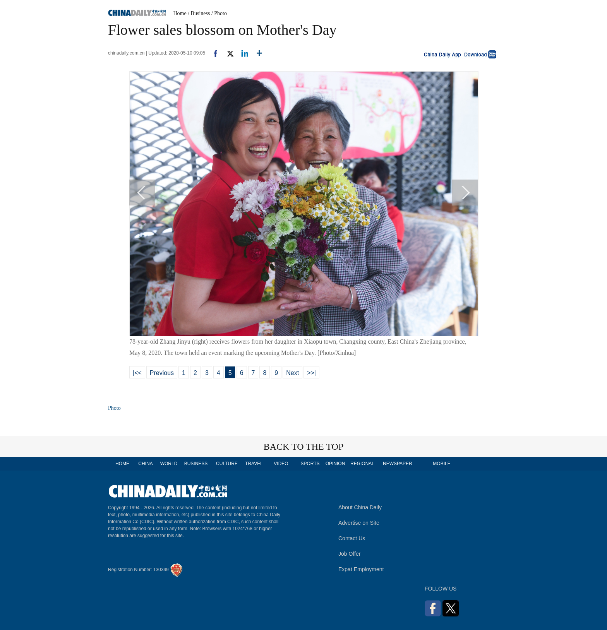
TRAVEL (254, 463)
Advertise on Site (358, 523)
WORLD (169, 463)
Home (180, 13)
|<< (137, 373)
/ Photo (219, 13)
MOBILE (441, 463)
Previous (162, 373)
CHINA (145, 463)
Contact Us (351, 538)
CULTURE (227, 463)
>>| (311, 373)
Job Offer (349, 554)
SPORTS (309, 463)
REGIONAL (362, 463)
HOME (122, 463)
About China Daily (360, 507)
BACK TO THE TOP (304, 447)
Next (292, 373)
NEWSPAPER (397, 463)
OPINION (335, 463)
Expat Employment (361, 569)
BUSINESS (196, 463)
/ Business (199, 13)
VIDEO (281, 463)
